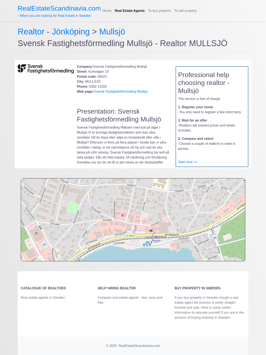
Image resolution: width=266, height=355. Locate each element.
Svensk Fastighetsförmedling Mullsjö (121, 91)
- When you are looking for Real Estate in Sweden (59, 11)
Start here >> (187, 162)
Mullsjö (112, 31)
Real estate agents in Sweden (43, 297)
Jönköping (71, 31)
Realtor (32, 31)
